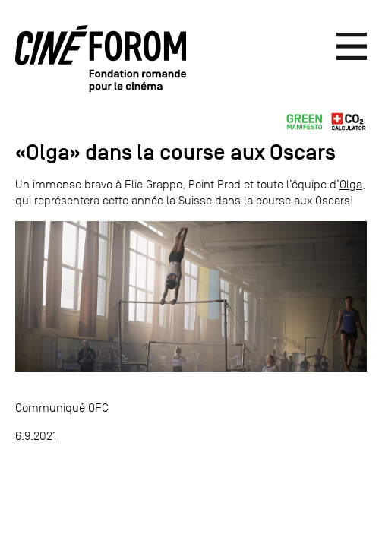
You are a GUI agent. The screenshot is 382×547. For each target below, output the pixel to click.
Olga (350, 184)
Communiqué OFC (62, 407)
